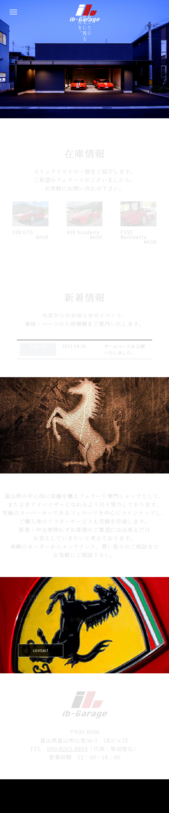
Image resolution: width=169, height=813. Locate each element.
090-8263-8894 (67, 748)
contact (33, 650)
